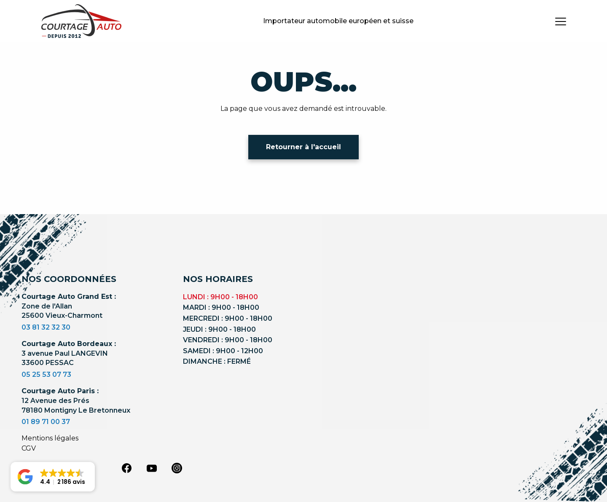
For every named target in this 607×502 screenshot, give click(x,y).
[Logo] (81, 21)
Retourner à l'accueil (303, 147)
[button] (53, 476)
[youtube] (151, 468)
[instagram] (177, 467)
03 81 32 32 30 (45, 327)
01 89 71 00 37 (45, 422)
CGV (28, 448)
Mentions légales (49, 438)
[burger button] (560, 21)
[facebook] (126, 467)
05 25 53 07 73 (46, 374)
